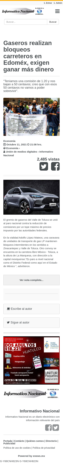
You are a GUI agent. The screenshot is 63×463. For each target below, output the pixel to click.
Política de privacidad (44, 447)
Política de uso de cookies (17, 447)
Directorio (51, 441)
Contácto (19, 441)
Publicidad (9, 443)
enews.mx (39, 455)
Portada (7, 441)
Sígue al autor (18, 322)
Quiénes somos (35, 441)
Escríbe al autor (19, 308)
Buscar (53, 22)
